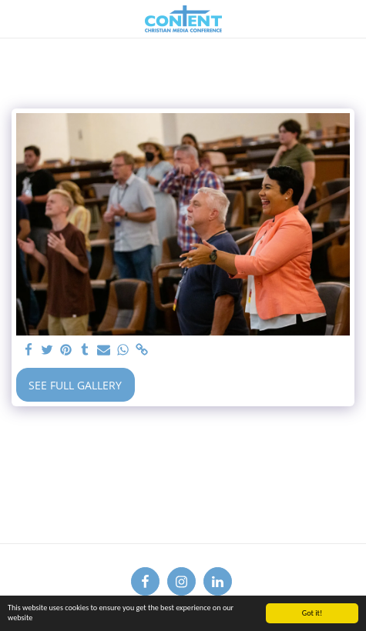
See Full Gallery (75, 385)
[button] (17, 18)
